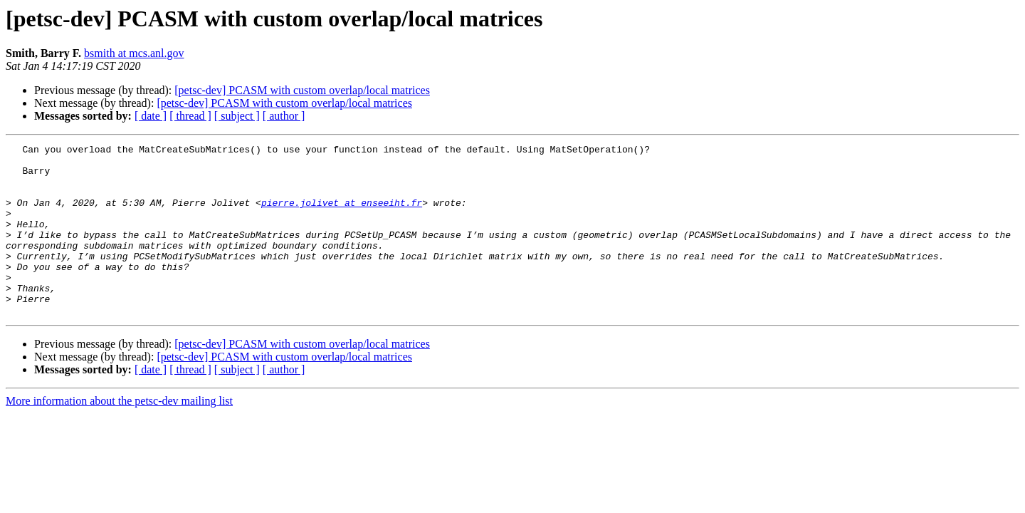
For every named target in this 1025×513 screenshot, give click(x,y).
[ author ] (284, 116)
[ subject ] (237, 116)
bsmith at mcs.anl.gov (134, 53)
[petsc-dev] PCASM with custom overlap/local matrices (302, 90)
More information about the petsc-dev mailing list (119, 435)
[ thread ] (190, 116)
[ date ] (151, 116)
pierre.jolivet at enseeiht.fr (341, 215)
